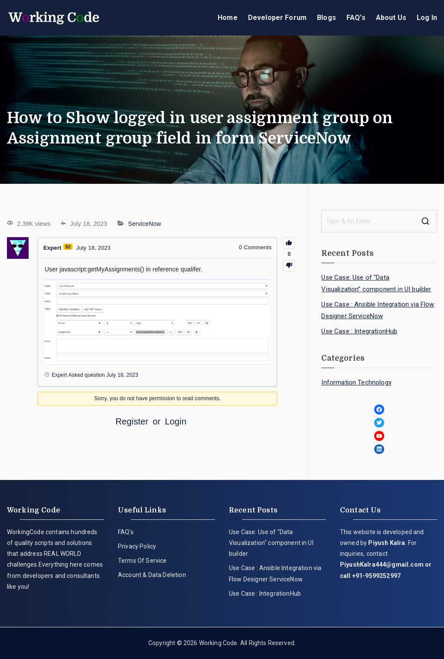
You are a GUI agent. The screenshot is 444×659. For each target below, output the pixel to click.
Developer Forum (277, 17)
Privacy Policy (137, 546)
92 (68, 246)
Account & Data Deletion (152, 574)
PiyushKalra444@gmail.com (382, 564)
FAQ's (356, 17)
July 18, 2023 (122, 375)
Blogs (326, 17)
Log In (427, 17)
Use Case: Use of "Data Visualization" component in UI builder (376, 283)
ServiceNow (144, 223)
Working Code (218, 642)
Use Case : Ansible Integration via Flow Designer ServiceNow (377, 310)
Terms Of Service (142, 560)
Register (131, 421)
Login (175, 421)
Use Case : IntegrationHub (359, 331)
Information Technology (356, 382)
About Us (391, 17)
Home (228, 17)
